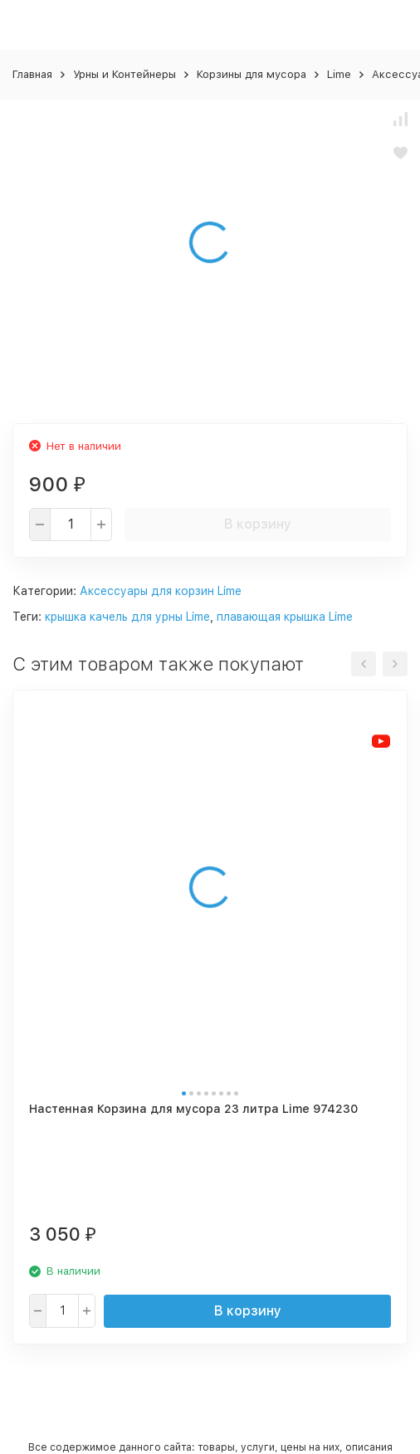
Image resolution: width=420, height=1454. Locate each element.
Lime (339, 74)
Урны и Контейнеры (124, 74)
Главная (32, 74)
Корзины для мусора (251, 74)
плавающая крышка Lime (285, 616)
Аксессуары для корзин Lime (161, 591)
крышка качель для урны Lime (127, 616)
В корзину (257, 524)
